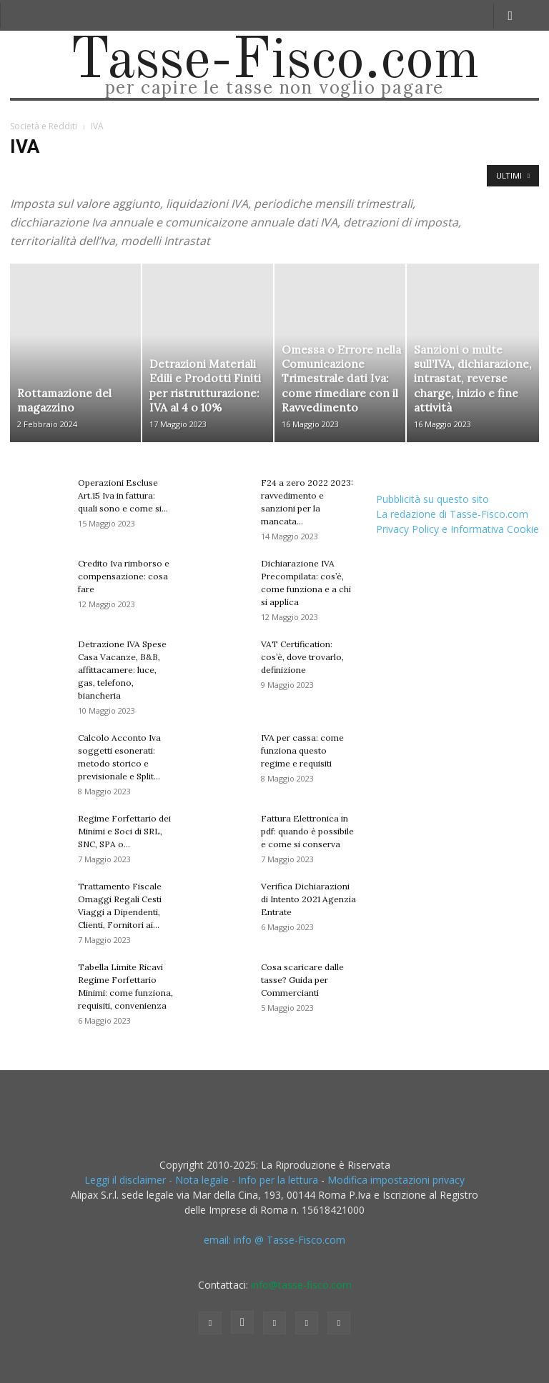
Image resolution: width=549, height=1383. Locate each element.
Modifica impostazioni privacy (396, 1180)
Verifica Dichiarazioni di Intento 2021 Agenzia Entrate (308, 899)
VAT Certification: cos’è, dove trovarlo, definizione (302, 657)
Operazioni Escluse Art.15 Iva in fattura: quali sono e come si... (123, 495)
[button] (510, 15)
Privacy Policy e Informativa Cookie (457, 529)
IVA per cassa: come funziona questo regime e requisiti (302, 750)
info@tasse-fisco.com (301, 1285)
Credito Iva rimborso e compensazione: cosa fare (123, 576)
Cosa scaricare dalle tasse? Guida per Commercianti (302, 980)
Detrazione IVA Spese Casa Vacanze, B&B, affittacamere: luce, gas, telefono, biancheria (122, 670)
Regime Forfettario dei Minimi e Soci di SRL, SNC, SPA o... (124, 831)
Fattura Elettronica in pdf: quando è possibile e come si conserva (307, 831)
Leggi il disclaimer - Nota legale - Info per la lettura (201, 1180)
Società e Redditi (43, 126)
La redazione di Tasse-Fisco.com (452, 514)
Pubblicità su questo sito (432, 499)
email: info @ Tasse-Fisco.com (274, 1240)
